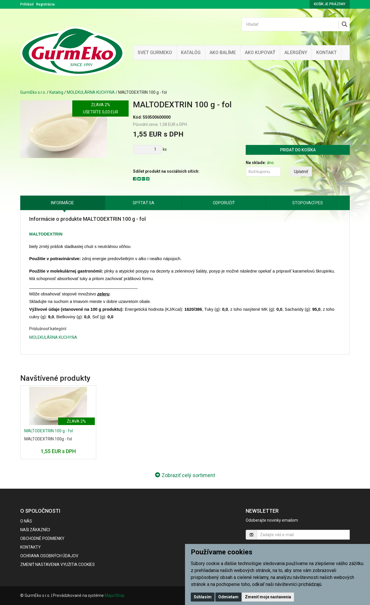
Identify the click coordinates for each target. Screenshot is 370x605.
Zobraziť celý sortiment (185, 475)
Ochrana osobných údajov (49, 555)
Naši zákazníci (35, 529)
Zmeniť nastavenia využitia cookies (57, 564)
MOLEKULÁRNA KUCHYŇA (91, 92)
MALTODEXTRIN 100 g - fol (48, 431)
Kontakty (30, 547)
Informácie (62, 203)
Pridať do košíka (298, 150)
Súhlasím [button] (203, 597)
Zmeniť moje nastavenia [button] (268, 597)
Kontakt (326, 52)
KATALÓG (191, 52)
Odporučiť (224, 203)
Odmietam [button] (228, 597)
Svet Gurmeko (155, 52)
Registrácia (45, 4)
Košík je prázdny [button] (329, 4)
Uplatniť (301, 171)
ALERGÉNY (295, 52)
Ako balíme (223, 52)
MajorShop (115, 595)
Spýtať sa (143, 203)
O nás (26, 521)
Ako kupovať (260, 52)
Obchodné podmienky (42, 538)
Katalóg (56, 92)
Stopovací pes (307, 203)
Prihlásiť (27, 4)
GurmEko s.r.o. (33, 92)
